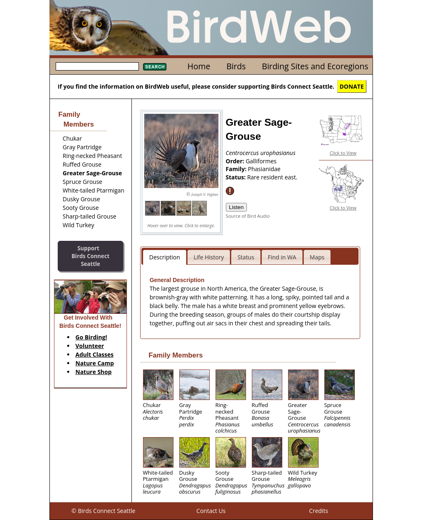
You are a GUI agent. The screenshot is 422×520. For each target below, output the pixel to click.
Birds (236, 66)
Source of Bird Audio (248, 216)
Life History (209, 257)
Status (245, 257)
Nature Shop (93, 372)
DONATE (352, 86)
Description (164, 257)
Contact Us (211, 511)
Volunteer (89, 346)
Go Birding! (91, 337)
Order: (236, 161)
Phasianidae (264, 169)
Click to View (343, 153)
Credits (318, 511)
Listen (236, 207)
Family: (237, 169)
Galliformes (261, 161)
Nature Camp (94, 363)
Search (154, 67)
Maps (317, 257)
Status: (236, 177)
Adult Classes (94, 354)
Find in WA (282, 257)
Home (199, 66)
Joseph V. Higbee (204, 194)
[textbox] (97, 66)
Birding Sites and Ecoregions (315, 66)
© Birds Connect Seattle (104, 511)
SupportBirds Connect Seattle (90, 256)
